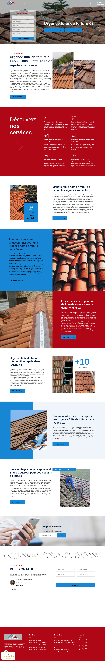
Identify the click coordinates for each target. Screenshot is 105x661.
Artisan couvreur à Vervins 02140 (37, 647)
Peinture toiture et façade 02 (76, 3)
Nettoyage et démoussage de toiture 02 (48, 3)
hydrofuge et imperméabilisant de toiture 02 (62, 3)
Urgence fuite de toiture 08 (18, 643)
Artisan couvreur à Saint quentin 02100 (39, 642)
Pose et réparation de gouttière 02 (35, 3)
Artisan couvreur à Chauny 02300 (37, 645)
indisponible (100, 2)
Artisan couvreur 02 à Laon (25, 3)
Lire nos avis (8, 658)
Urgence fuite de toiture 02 (85, 3)
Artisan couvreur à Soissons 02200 (38, 649)
